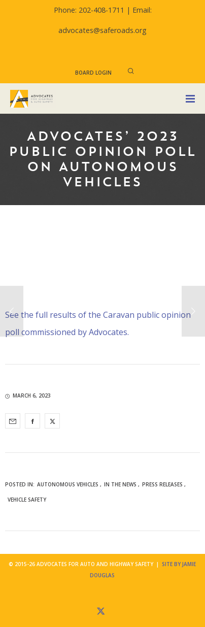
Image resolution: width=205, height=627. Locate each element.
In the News (120, 484)
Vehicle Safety (27, 499)
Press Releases (162, 484)
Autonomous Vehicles (67, 484)
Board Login (93, 72)
